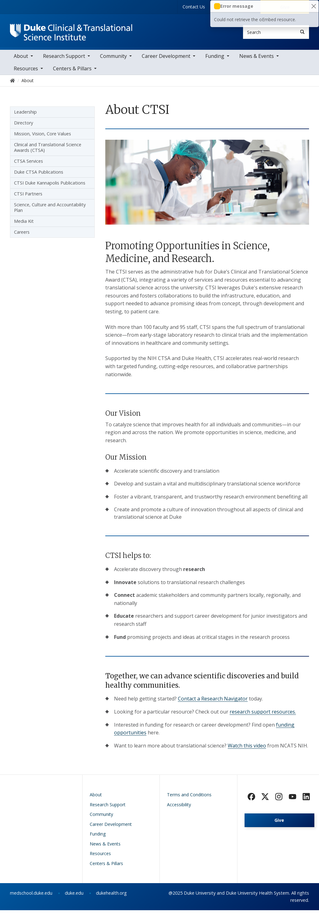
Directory (23, 126)
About (21, 59)
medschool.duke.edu (31, 896)
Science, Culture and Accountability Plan (50, 210)
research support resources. (263, 714)
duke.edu (74, 896)
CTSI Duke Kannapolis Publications (49, 186)
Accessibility (179, 807)
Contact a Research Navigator (213, 701)
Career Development (166, 59)
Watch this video (247, 748)
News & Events (256, 59)
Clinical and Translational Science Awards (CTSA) (47, 150)
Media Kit (24, 224)
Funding (214, 59)
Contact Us (194, 7)
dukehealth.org (111, 896)
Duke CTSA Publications (38, 175)
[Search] (302, 32)
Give (279, 823)
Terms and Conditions (189, 798)
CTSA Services (28, 164)
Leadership (25, 115)
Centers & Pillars (72, 71)
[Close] (313, 6)
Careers (22, 235)
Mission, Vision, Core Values (42, 137)
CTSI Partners (28, 197)
